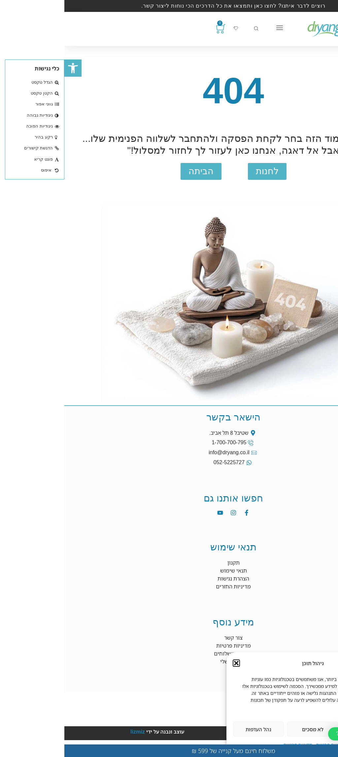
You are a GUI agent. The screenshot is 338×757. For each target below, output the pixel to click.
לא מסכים (248, 729)
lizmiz (73, 732)
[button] (8, 68)
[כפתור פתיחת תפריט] (215, 27)
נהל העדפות (194, 729)
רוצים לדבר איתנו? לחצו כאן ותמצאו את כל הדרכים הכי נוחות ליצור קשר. (169, 6)
